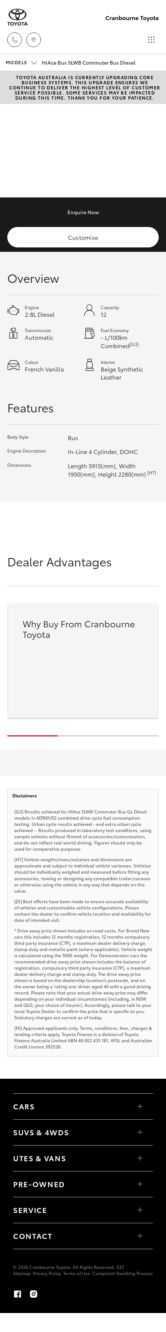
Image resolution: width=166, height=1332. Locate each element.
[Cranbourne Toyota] (17, 17)
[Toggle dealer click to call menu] (14, 39)
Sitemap (22, 1273)
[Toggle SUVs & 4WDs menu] (140, 1132)
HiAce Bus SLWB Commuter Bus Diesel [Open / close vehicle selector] (70, 62)
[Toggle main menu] (151, 39)
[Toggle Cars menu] (140, 1106)
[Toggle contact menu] (140, 1184)
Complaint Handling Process (122, 1273)
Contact (33, 1236)
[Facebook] (17, 1294)
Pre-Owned (39, 1184)
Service (30, 1210)
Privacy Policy (47, 1273)
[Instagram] (33, 1294)
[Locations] (33, 39)
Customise (83, 237)
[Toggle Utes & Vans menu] (140, 1158)
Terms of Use (76, 1273)
